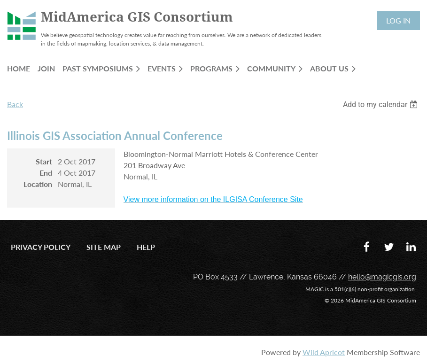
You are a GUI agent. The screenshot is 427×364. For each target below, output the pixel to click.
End (45, 172)
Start (44, 161)
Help (146, 246)
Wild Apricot (324, 352)
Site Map (103, 246)
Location (37, 183)
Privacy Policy (40, 246)
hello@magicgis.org (382, 276)
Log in (398, 20)
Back (15, 104)
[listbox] (381, 104)
